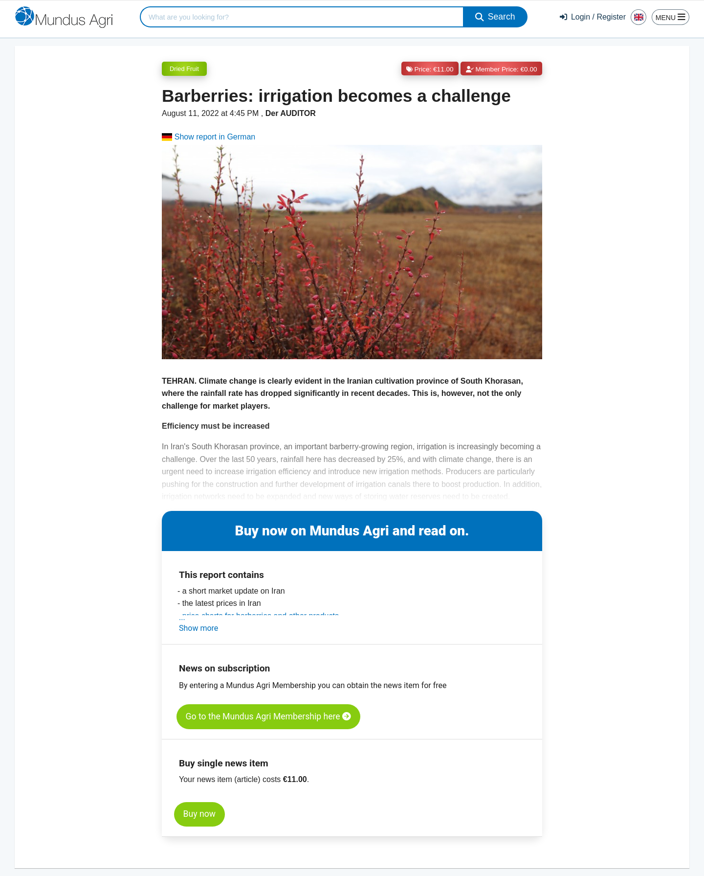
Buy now (199, 814)
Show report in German (208, 137)
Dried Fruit (184, 68)
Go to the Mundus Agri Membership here (268, 716)
